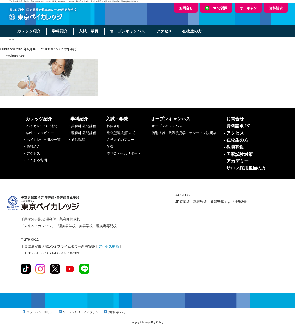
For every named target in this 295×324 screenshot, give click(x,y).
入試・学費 (89, 31)
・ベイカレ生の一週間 (40, 126)
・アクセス (31, 153)
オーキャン (248, 8)
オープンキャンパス (128, 31)
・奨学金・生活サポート (122, 153)
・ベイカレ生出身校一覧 (42, 140)
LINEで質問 (216, 8)
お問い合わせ (117, 312)
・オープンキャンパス (165, 126)
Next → (24, 56)
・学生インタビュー (38, 133)
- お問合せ (234, 118)
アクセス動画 (108, 246)
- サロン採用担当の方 (245, 168)
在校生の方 (193, 31)
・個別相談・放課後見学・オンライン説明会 (182, 133)
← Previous (9, 56)
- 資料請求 (237, 126)
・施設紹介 (31, 146)
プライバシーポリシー (41, 312)
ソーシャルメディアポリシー (82, 312)
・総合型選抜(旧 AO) (119, 133)
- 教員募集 (234, 147)
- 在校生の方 (236, 140)
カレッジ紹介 (29, 31)
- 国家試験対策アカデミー (238, 158)
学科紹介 (60, 31)
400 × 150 (52, 49)
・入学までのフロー (118, 140)
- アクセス (234, 133)
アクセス (165, 31)
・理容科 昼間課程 (82, 133)
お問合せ (186, 8)
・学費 (108, 146)
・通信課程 (76, 140)
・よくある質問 (35, 160)
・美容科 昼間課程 (82, 126)
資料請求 (276, 8)
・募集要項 (111, 126)
